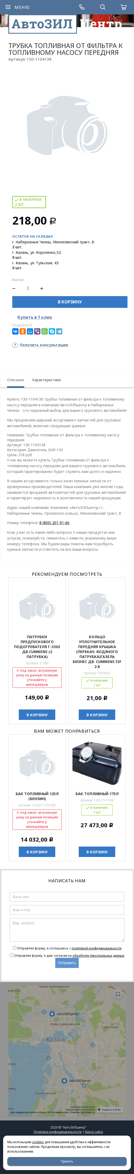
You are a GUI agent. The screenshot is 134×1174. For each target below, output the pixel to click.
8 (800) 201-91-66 (54, 522)
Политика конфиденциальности (58, 1132)
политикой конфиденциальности (96, 948)
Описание (15, 379)
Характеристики (46, 379)
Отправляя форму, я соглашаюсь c (69, 948)
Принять (67, 1161)
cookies (38, 1142)
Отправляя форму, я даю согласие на (69, 955)
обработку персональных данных (98, 955)
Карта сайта (94, 1132)
